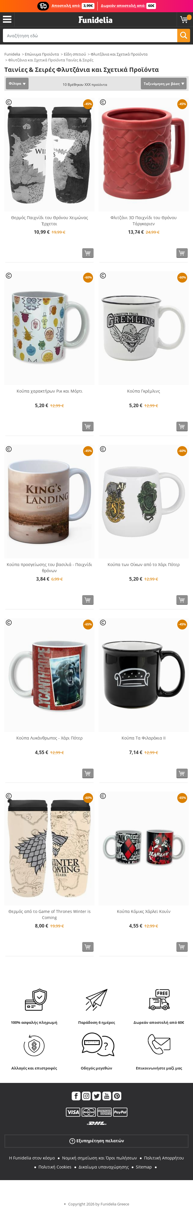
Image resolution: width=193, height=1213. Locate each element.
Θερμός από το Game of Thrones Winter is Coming (49, 914)
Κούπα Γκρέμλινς (143, 391)
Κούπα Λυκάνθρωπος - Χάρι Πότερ (49, 738)
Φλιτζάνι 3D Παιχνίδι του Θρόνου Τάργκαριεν (143, 220)
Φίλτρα (15, 83)
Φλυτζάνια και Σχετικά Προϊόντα (119, 54)
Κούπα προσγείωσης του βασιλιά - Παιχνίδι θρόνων (49, 567)
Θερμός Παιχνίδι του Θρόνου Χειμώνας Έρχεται (49, 220)
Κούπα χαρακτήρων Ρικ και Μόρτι (50, 391)
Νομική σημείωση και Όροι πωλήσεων (99, 1158)
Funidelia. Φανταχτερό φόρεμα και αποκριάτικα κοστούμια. (95, 20)
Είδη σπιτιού (75, 54)
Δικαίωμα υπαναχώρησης (104, 1167)
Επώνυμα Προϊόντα (42, 54)
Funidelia (12, 54)
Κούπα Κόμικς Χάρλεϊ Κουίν (144, 911)
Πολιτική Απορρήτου (164, 1158)
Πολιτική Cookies (54, 1167)
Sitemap (144, 1167)
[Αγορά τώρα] (88, 253)
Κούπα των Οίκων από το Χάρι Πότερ (144, 564)
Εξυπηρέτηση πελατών (96, 1141)
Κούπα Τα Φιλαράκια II (144, 738)
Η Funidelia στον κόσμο (32, 1158)
